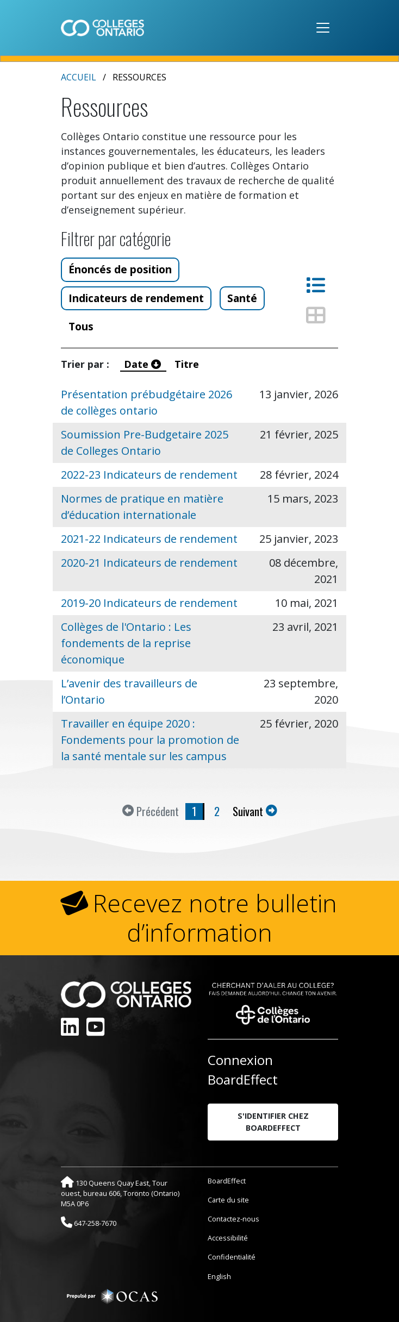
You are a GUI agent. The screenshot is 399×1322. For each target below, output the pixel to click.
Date (144, 364)
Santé (242, 298)
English (219, 1276)
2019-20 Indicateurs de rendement (149, 603)
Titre (188, 364)
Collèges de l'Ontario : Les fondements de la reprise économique (126, 643)
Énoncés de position (120, 269)
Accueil (78, 77)
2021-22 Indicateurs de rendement (149, 538)
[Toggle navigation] (323, 28)
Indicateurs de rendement (136, 298)
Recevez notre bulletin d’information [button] (215, 917)
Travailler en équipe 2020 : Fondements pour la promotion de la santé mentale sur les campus (150, 739)
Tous (80, 326)
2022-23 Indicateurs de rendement (149, 474)
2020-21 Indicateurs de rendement (149, 562)
